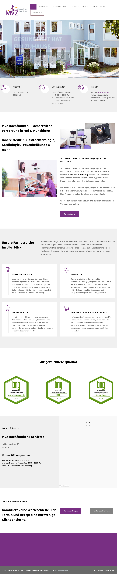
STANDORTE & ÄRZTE (61, 7)
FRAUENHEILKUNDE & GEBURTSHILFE (89, 312)
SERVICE (75, 7)
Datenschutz (111, 570)
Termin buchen (38, 13)
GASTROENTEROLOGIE (24, 274)
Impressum (99, 570)
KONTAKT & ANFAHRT (99, 7)
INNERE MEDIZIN (21, 312)
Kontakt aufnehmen (102, 511)
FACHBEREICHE (44, 7)
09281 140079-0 (105, 92)
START (34, 7)
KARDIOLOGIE (78, 274)
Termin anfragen (72, 511)
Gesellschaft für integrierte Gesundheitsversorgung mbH (32, 570)
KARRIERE (86, 7)
